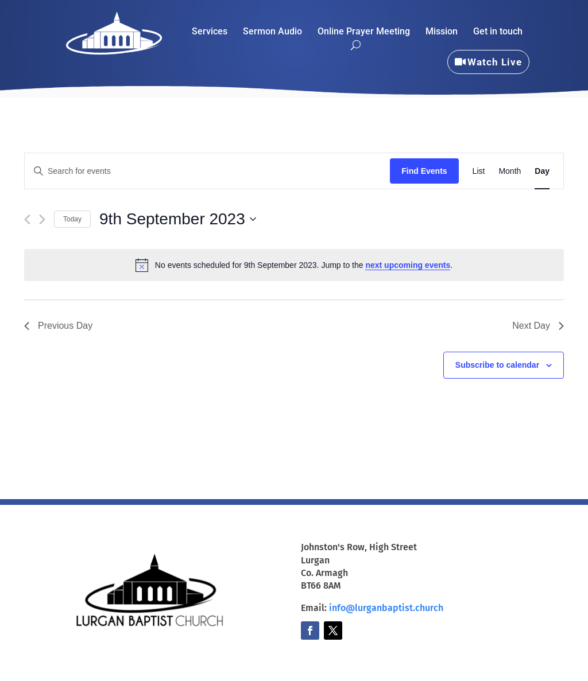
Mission (441, 32)
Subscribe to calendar (497, 364)
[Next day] (42, 219)
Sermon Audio (272, 32)
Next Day (538, 325)
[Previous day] (27, 219)
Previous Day (58, 325)
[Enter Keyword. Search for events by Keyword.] (207, 171)
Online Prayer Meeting (364, 32)
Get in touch (498, 32)
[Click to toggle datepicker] (177, 219)
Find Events (424, 171)
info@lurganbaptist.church (386, 607)
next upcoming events (407, 265)
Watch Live (494, 62)
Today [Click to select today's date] (72, 219)
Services (209, 32)
